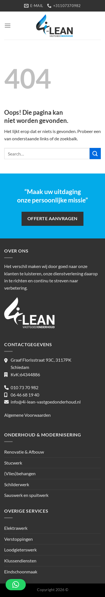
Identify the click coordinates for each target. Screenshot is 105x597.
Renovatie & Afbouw (24, 451)
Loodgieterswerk (20, 549)
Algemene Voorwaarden (27, 415)
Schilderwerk (16, 484)
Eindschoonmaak (20, 571)
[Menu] (7, 25)
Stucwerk (13, 462)
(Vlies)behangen (20, 473)
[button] (16, 584)
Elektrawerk (15, 528)
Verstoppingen (18, 539)
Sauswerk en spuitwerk (26, 495)
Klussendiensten (20, 560)
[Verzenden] (95, 153)
